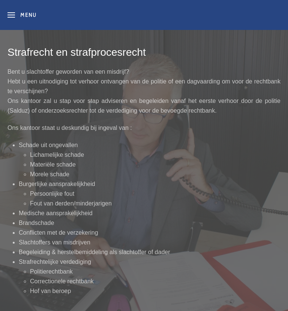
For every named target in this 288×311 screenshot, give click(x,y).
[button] (22, 15)
